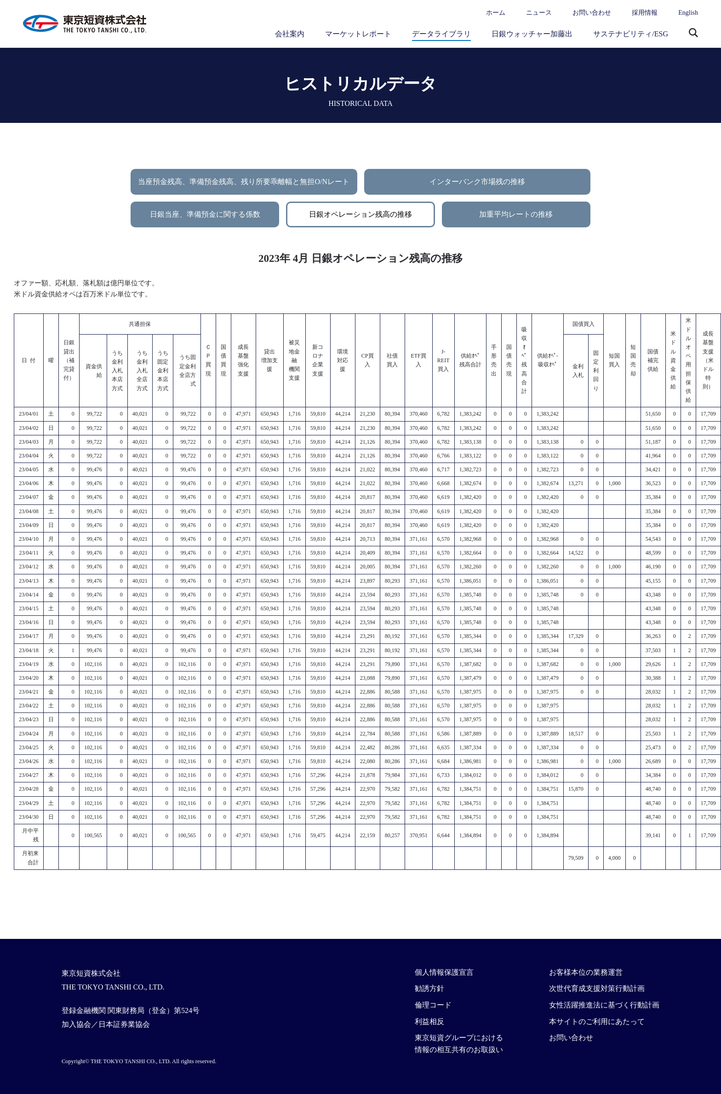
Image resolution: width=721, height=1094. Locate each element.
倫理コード (433, 1005)
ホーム (495, 12)
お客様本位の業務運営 (586, 972)
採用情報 (645, 12)
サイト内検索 (693, 33)
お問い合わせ (591, 12)
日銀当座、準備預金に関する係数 (205, 214)
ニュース (539, 12)
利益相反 (429, 1021)
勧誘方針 (429, 988)
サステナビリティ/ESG (630, 34)
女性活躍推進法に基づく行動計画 (604, 1005)
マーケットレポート (358, 34)
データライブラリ (441, 34)
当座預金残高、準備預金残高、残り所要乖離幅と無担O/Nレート (243, 181)
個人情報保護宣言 (444, 972)
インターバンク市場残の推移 (477, 181)
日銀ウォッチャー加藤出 (532, 34)
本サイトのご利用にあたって (597, 1021)
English (688, 12)
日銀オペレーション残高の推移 (360, 214)
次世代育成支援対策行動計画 (597, 988)
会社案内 (289, 34)
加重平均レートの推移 (516, 214)
